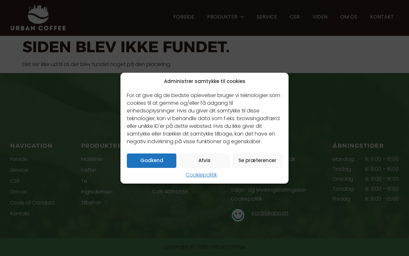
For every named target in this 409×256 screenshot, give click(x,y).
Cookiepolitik (201, 174)
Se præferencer (257, 160)
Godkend (151, 160)
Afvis (204, 160)
